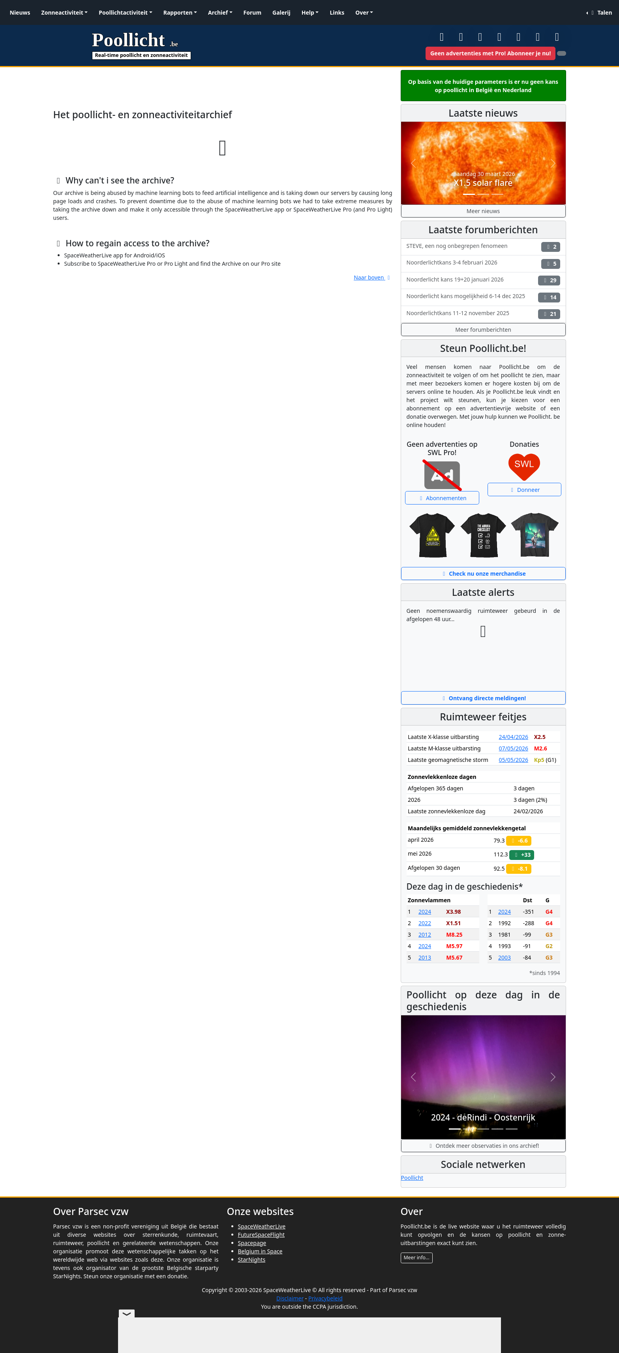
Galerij (281, 12)
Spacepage (252, 1243)
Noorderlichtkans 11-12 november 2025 (483, 314)
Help (308, 12)
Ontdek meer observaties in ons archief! (483, 1145)
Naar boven (373, 277)
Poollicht (412, 1177)
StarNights (252, 1259)
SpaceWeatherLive (262, 1226)
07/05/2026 (513, 748)
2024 (424, 911)
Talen (600, 12)
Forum (252, 12)
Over (362, 12)
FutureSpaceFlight (261, 1234)
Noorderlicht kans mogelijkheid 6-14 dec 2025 (483, 297)
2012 (424, 934)
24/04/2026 (513, 737)
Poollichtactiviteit (123, 12)
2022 (424, 923)
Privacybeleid (325, 1298)
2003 (504, 957)
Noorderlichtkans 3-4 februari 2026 (483, 263)
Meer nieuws (483, 211)
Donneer (524, 489)
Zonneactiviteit (62, 12)
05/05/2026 (513, 759)
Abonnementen (442, 498)
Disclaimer (290, 1298)
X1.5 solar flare (483, 182)
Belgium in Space (260, 1251)
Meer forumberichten (483, 329)
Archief (218, 12)
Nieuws (20, 12)
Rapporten (178, 12)
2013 (424, 957)
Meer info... (417, 1257)
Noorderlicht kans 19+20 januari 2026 (483, 280)
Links (337, 12)
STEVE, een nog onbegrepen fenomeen (483, 247)
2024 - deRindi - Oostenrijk (483, 1117)
